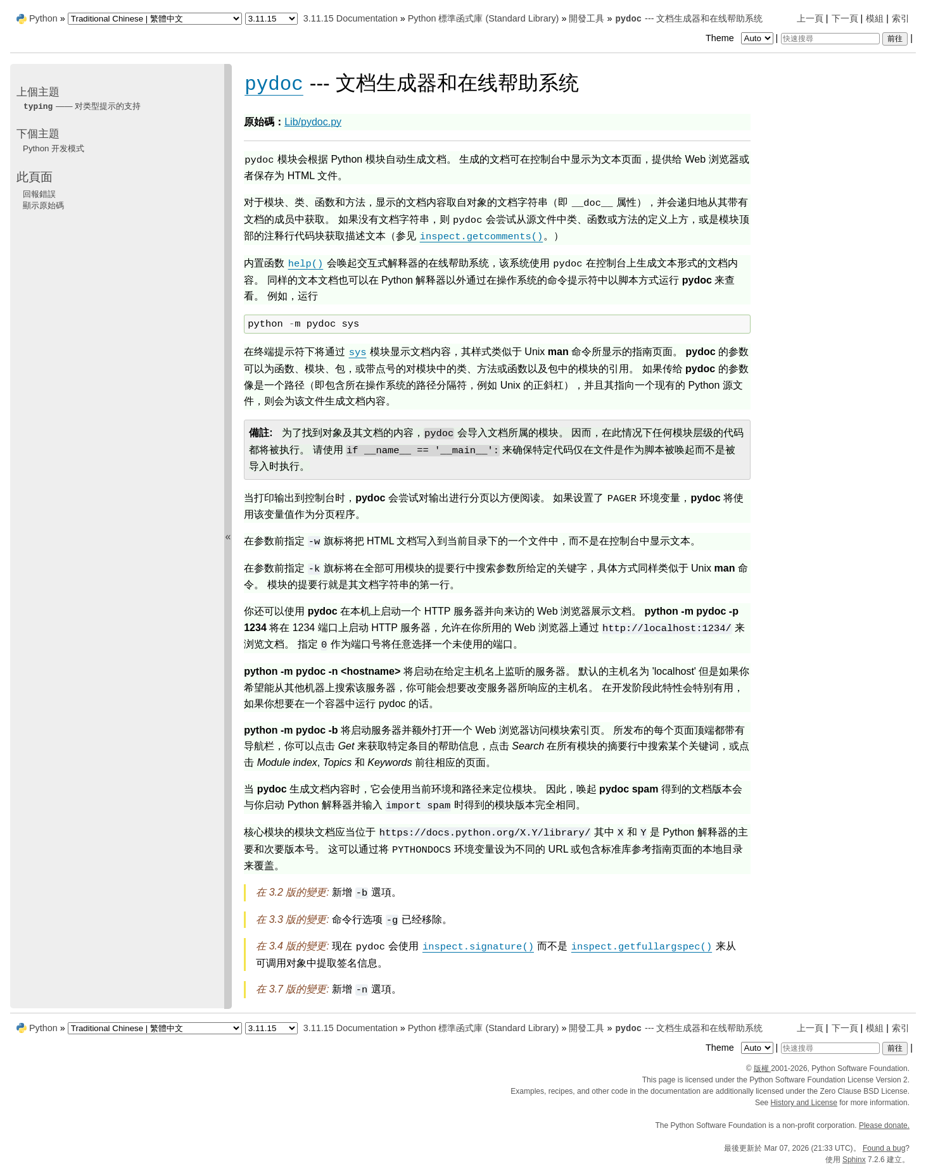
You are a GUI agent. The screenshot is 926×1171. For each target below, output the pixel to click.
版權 (762, 1068)
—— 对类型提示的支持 (82, 106)
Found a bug (884, 1148)
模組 (875, 18)
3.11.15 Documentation (350, 18)
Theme (740, 38)
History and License (804, 1102)
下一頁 (845, 18)
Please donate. (884, 1125)
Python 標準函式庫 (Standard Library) (483, 18)
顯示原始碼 (43, 205)
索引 (901, 18)
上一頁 (810, 18)
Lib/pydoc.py (312, 121)
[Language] (155, 19)
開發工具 (586, 18)
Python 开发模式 (53, 148)
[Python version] (271, 19)
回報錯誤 (39, 194)
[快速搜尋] (830, 38)
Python (43, 18)
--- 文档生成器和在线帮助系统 (688, 18)
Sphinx (854, 1159)
